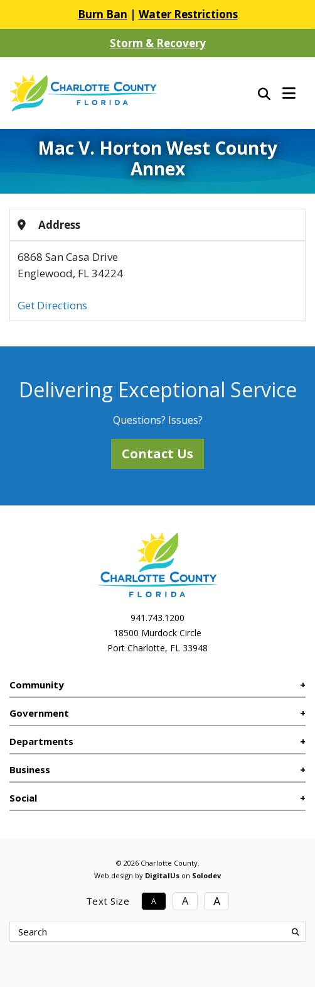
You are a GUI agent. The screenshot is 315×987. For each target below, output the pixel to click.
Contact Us (157, 453)
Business (29, 769)
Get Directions (52, 305)
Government (39, 713)
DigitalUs (162, 875)
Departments (41, 741)
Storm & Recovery (158, 43)
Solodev (206, 875)
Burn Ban (102, 14)
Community (36, 684)
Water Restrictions (188, 14)
